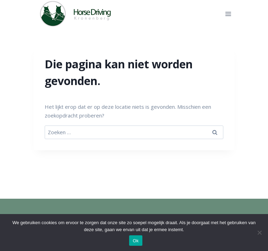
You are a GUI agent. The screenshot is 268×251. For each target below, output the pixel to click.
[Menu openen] (228, 13)
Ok (136, 240)
